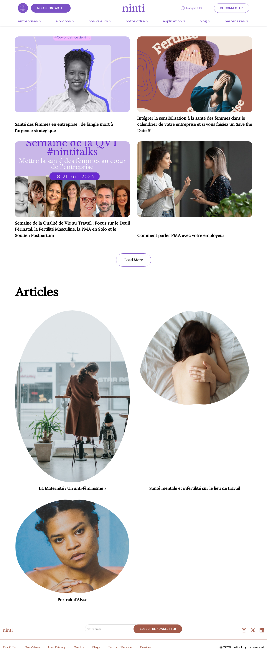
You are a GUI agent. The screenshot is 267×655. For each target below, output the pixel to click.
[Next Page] (133, 260)
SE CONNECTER (231, 8)
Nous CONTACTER (51, 8)
